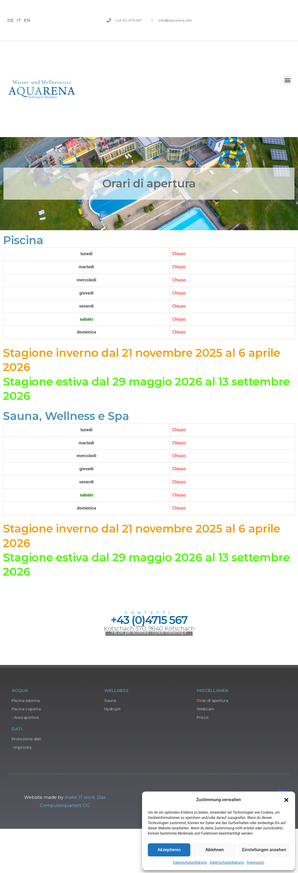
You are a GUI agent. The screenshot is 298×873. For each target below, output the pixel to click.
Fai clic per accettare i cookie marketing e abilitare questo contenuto (148, 737)
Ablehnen (214, 849)
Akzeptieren (169, 849)
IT (19, 20)
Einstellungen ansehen (264, 849)
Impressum (255, 862)
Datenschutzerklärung (190, 862)
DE (10, 20)
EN (27, 20)
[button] (286, 800)
